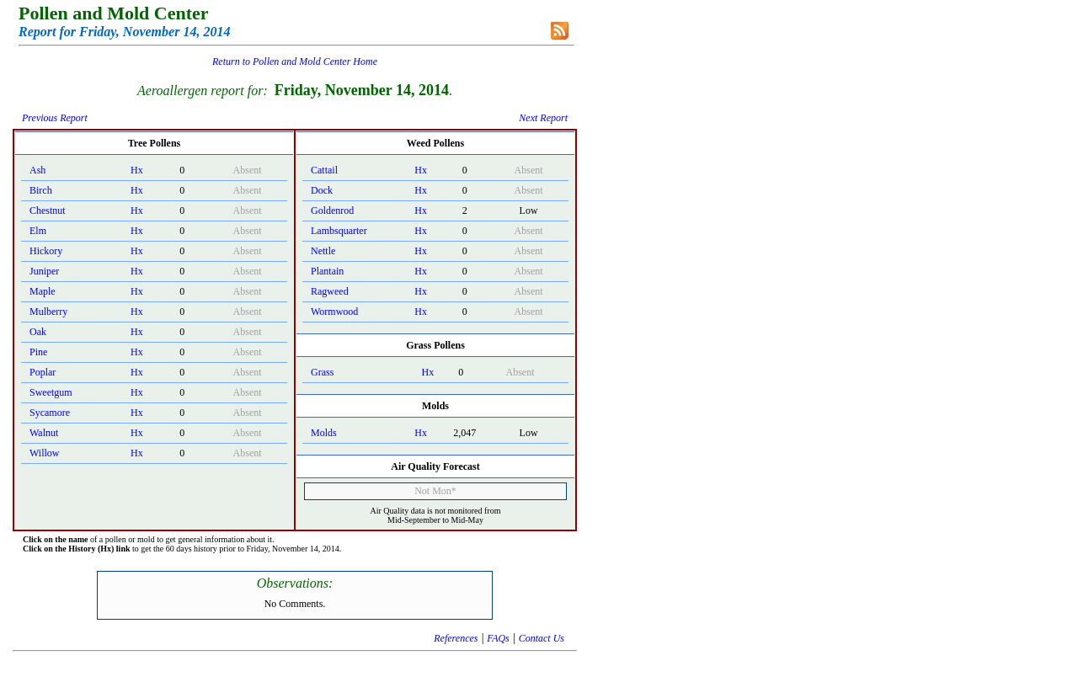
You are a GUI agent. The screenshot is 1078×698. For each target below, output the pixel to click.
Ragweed (330, 291)
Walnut (43, 433)
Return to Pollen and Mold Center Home (294, 61)
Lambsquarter (339, 231)
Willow (44, 453)
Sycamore (49, 412)
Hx (137, 170)
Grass (322, 372)
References (456, 638)
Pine (38, 352)
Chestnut (47, 210)
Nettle (323, 251)
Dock (322, 190)
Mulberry (48, 311)
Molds (324, 433)
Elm (37, 231)
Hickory (45, 251)
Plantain (327, 271)
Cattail (324, 170)
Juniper (44, 271)
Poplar (42, 372)
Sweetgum (50, 392)
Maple (42, 291)
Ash (37, 170)
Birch (40, 190)
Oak (37, 332)
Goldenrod (332, 210)
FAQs (498, 638)
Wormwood (334, 311)
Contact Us (541, 638)
